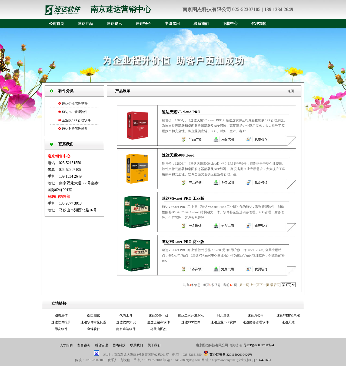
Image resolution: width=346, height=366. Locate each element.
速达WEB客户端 (288, 315)
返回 (291, 91)
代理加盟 (259, 24)
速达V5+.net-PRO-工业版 (183, 199)
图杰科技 (118, 345)
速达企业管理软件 (75, 103)
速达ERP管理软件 (74, 112)
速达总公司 (256, 315)
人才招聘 (66, 345)
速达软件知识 (126, 322)
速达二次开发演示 (191, 315)
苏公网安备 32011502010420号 (230, 355)
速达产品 (85, 24)
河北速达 (223, 315)
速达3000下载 (158, 315)
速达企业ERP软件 (223, 322)
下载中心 (230, 24)
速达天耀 (288, 322)
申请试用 (172, 24)
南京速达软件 (126, 329)
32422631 (264, 360)
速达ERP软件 (190, 322)
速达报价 (143, 24)
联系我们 (201, 24)
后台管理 (101, 345)
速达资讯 (114, 24)
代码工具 (125, 315)
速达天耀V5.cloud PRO (181, 112)
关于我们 (154, 345)
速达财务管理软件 (75, 129)
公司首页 (56, 24)
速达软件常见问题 (94, 322)
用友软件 (61, 329)
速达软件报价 (61, 322)
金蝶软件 (93, 329)
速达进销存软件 (158, 322)
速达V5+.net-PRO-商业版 (183, 242)
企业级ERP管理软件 (76, 120)
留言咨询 (83, 345)
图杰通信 (61, 315)
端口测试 (93, 315)
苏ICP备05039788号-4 (258, 345)
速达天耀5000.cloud (178, 155)
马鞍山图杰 (158, 329)
